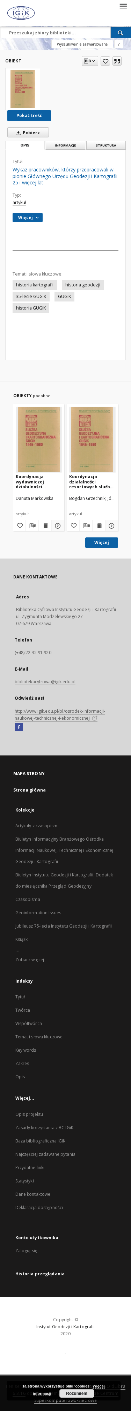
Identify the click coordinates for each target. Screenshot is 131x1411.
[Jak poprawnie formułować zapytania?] (118, 44)
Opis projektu (29, 1114)
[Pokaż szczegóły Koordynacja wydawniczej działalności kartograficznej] (57, 525)
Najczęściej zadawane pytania (45, 1154)
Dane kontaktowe (33, 1194)
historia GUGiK (31, 308)
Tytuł (20, 997)
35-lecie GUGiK (31, 296)
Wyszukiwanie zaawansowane (82, 44)
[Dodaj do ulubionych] (105, 61)
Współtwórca (28, 1023)
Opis (20, 1077)
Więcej (101, 542)
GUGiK (64, 296)
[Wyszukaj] (121, 32)
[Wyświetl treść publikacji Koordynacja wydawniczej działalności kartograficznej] (45, 525)
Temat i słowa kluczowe (39, 1037)
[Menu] (123, 5)
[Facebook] (19, 727)
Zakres (22, 1063)
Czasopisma (27, 899)
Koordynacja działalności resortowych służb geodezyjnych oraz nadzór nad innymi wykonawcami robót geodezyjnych (91, 481)
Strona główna (29, 790)
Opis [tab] (25, 145)
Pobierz (26, 132)
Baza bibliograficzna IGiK (40, 1141)
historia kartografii (34, 285)
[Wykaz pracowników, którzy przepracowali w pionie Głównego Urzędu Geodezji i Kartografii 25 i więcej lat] (22, 89)
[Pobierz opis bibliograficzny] (32, 525)
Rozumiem (76, 1393)
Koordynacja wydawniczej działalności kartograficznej (33, 481)
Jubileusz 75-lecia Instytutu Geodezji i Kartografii (63, 926)
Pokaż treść (29, 115)
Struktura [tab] (106, 145)
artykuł (19, 202)
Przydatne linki (30, 1168)
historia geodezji (82, 285)
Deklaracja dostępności (39, 1207)
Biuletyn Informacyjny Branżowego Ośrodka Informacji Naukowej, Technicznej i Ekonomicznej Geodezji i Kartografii (64, 850)
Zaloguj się (26, 1251)
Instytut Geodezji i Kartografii (65, 1327)
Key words (25, 1050)
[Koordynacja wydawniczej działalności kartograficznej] (39, 439)
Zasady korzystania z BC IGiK (44, 1128)
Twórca (22, 1010)
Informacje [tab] (65, 145)
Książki (22, 939)
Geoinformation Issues (38, 913)
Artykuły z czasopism (36, 826)
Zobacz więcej (29, 960)
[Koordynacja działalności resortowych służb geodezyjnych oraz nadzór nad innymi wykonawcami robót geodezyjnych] (92, 439)
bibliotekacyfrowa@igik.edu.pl (45, 682)
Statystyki (24, 1181)
